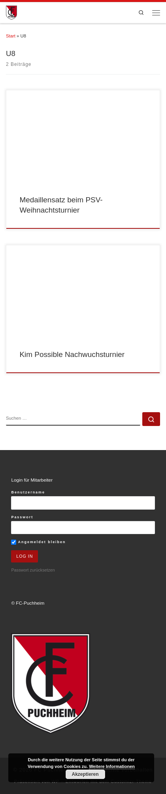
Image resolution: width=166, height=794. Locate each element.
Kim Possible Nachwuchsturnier (72, 354)
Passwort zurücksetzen (33, 570)
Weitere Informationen (112, 766)
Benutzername (28, 492)
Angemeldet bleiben (38, 542)
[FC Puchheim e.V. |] (11, 12)
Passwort (22, 517)
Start (10, 36)
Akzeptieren (85, 774)
